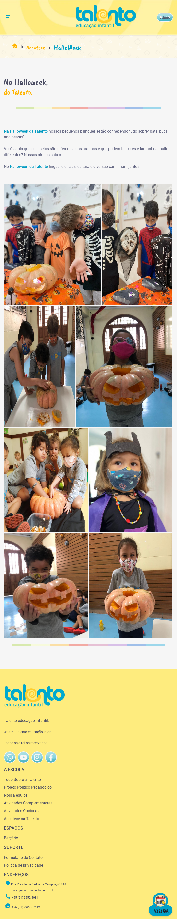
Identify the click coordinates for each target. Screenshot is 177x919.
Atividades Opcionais (22, 811)
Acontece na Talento (21, 818)
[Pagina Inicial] (15, 48)
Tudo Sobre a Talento (22, 779)
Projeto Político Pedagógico (28, 787)
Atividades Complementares (28, 803)
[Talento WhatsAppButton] (10, 757)
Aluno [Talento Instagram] (165, 17)
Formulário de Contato (23, 857)
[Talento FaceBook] (37, 757)
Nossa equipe (15, 795)
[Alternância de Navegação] (8, 17)
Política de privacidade (23, 865)
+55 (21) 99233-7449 (22, 907)
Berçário (11, 838)
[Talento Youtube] (23, 757)
